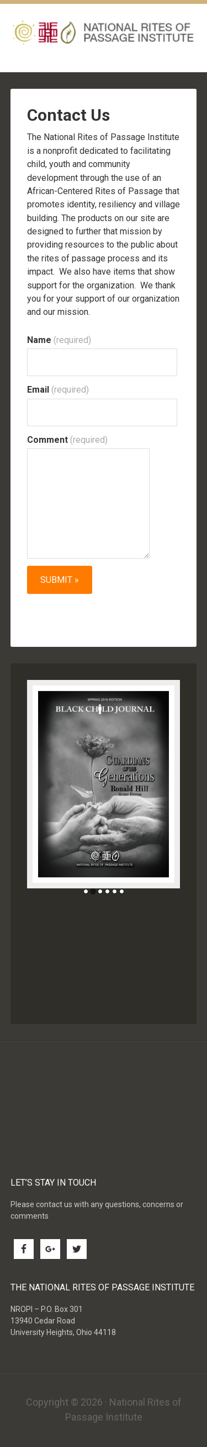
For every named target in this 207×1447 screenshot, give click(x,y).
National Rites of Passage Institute (103, 32)
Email (58, 389)
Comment (67, 440)
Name (59, 340)
